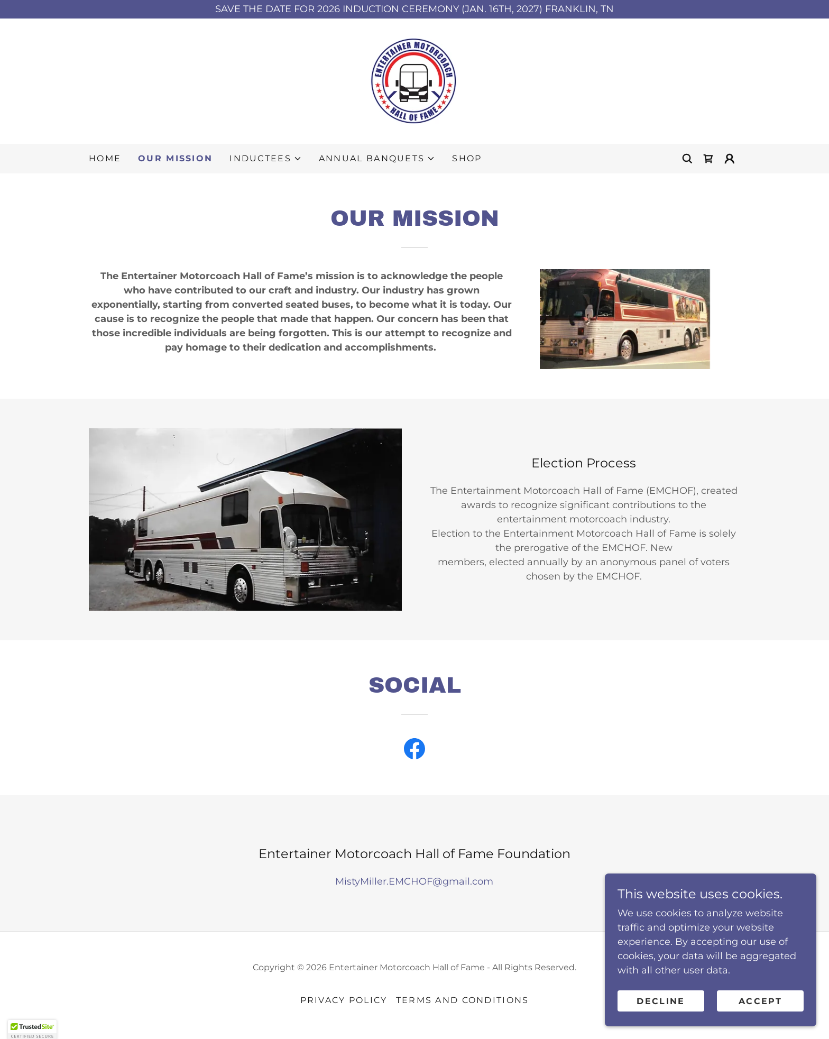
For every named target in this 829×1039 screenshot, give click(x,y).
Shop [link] (467, 158)
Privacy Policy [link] (344, 1000)
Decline (661, 1023)
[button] (265, 158)
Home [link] (105, 158)
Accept (760, 1023)
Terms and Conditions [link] (462, 1000)
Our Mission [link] (175, 158)
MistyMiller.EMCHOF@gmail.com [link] (414, 881)
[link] (414, 80)
